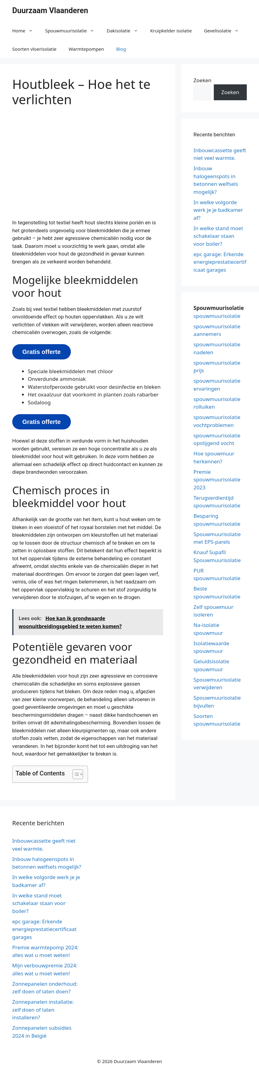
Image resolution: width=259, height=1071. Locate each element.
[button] (75, 774)
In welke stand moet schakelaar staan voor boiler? (218, 236)
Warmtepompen (86, 49)
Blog (121, 49)
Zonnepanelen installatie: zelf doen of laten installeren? (43, 1009)
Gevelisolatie (224, 30)
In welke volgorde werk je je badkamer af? (218, 210)
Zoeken (203, 80)
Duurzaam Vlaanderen (50, 10)
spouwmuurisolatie (217, 315)
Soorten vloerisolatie (34, 49)
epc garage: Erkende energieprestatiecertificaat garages (220, 262)
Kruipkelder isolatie (171, 31)
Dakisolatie (125, 30)
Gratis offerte (41, 351)
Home (25, 30)
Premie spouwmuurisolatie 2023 (217, 479)
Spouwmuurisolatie (73, 30)
